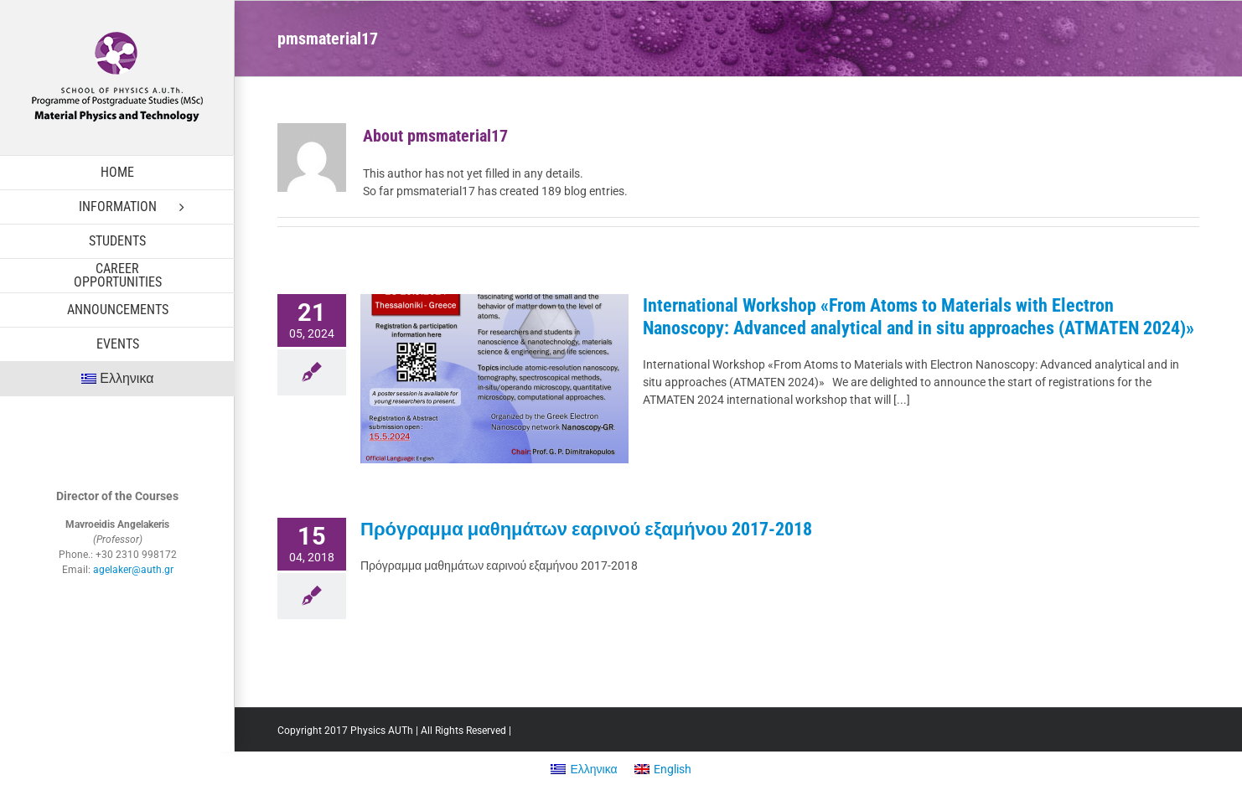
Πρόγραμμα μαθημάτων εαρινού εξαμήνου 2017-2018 (586, 529)
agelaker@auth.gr (133, 570)
